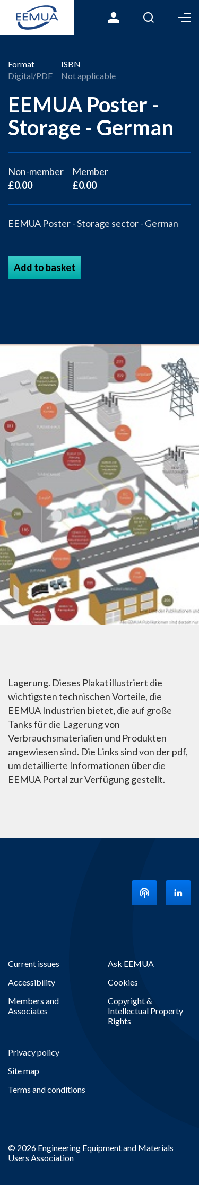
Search (149, 17)
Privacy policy (33, 1052)
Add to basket (44, 267)
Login (113, 17)
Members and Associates (33, 1006)
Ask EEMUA (131, 964)
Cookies (123, 982)
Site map (23, 1071)
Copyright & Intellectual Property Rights (145, 1011)
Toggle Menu (184, 17)
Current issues (33, 964)
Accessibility (31, 982)
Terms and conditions (46, 1089)
